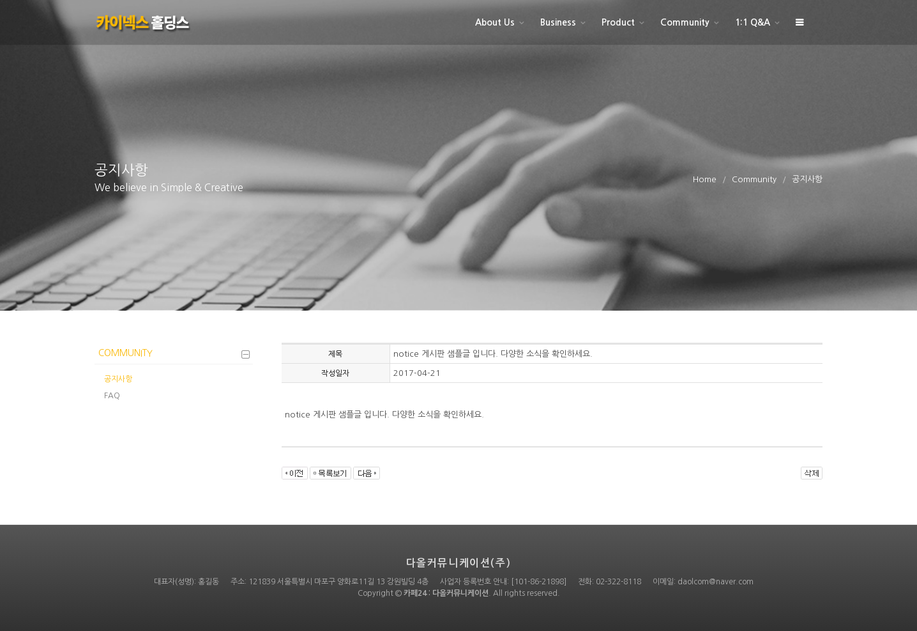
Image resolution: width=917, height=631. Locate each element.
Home (704, 179)
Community (684, 22)
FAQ (112, 396)
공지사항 (118, 379)
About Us (495, 22)
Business (558, 22)
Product (618, 22)
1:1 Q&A (752, 22)
